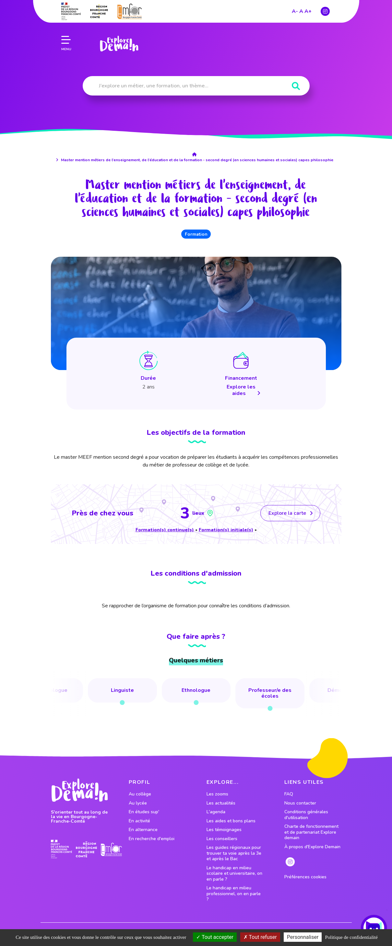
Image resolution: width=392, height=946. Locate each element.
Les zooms (217, 794)
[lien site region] (99, 9)
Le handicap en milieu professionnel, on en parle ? (234, 893)
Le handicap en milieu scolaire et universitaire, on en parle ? (234, 873)
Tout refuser (260, 937)
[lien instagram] (325, 9)
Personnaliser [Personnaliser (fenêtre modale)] (303, 937)
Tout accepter (214, 937)
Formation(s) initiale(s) (226, 529)
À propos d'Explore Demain (312, 847)
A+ (308, 9)
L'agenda (216, 812)
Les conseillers (222, 839)
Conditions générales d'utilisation (306, 814)
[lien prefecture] (71, 9)
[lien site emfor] (129, 9)
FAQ (288, 794)
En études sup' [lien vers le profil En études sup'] (144, 812)
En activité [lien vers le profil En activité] (139, 821)
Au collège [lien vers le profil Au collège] (140, 794)
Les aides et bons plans (231, 821)
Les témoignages (224, 830)
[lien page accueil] (119, 42)
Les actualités (221, 803)
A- (295, 9)
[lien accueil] (196, 154)
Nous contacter (300, 803)
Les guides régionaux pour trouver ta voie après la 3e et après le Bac (234, 853)
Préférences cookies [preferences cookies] (305, 877)
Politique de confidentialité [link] (351, 937)
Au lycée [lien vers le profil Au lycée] (138, 803)
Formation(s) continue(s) (165, 529)
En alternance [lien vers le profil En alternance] (143, 830)
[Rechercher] (295, 86)
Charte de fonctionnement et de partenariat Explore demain (311, 832)
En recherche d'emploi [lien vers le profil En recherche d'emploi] (151, 839)
